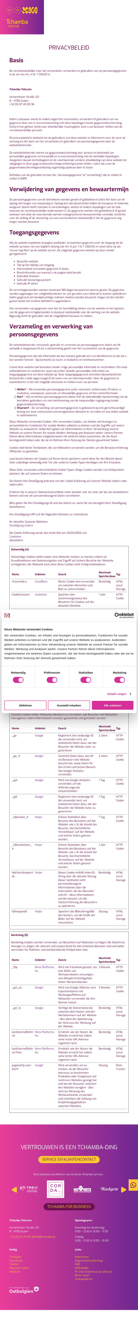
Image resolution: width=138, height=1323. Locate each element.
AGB (77, 1277)
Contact (14, 1277)
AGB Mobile (82, 1281)
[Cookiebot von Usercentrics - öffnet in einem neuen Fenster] (117, 615)
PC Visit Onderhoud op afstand (93, 1284)
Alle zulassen (112, 705)
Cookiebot (15, 549)
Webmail (14, 1284)
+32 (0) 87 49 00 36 (21, 1249)
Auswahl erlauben (69, 705)
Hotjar (38, 830)
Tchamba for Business (69, 1219)
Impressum (82, 1269)
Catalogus (15, 1269)
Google (39, 748)
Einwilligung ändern (21, 538)
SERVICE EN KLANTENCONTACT (69, 1172)
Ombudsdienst (83, 1292)
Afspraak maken (19, 1281)
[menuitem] (12, 11)
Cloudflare (41, 594)
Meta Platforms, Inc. (44, 982)
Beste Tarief (82, 1288)
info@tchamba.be (44, 1249)
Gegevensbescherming (89, 1273)
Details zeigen (116, 693)
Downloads (16, 1273)
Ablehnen (25, 705)
